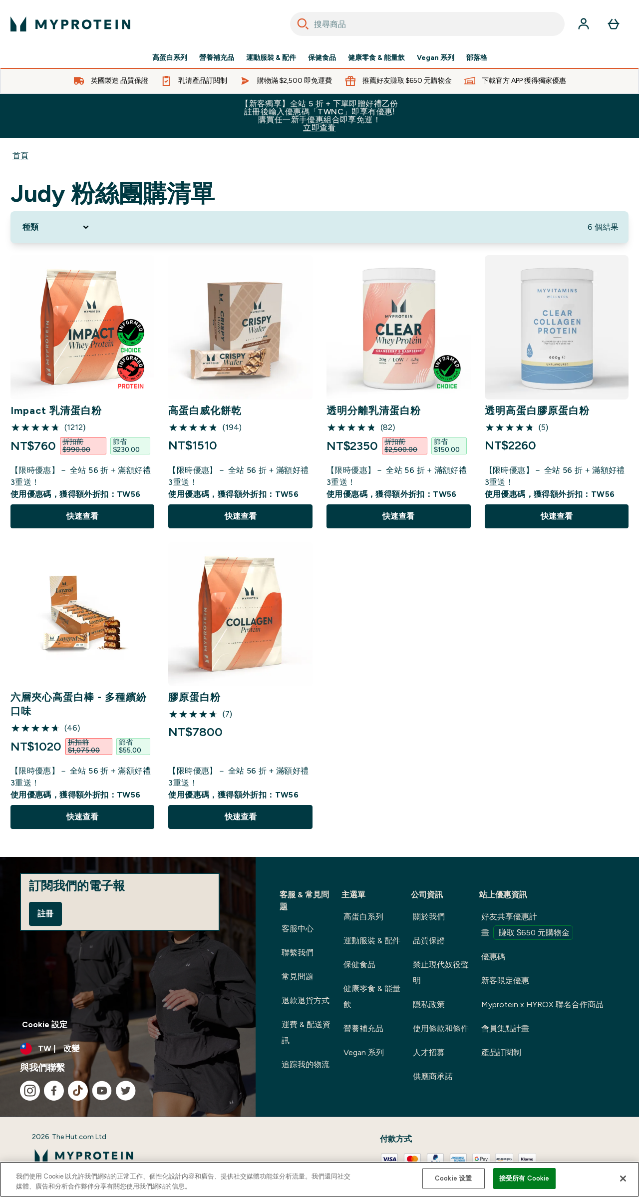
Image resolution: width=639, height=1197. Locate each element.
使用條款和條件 (441, 1028)
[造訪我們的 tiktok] (78, 1091)
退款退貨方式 (305, 1000)
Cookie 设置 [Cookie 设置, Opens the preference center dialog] (453, 1178)
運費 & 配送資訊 (306, 1032)
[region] (319, 1179)
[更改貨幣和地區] (128, 1049)
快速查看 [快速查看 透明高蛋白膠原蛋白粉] (557, 516)
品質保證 (429, 940)
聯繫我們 (298, 952)
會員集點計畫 (505, 1028)
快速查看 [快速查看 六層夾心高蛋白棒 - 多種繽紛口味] (82, 816)
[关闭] (623, 1179)
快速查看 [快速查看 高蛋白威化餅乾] (241, 516)
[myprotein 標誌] (70, 24)
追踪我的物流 (305, 1064)
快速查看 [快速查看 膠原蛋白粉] (241, 816)
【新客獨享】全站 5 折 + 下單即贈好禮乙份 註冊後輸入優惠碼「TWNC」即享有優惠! (319, 115)
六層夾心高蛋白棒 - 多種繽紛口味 (78, 704)
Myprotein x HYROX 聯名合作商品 (542, 1004)
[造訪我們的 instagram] (30, 1091)
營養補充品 (216, 57)
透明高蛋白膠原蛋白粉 (537, 410)
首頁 (20, 155)
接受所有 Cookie (524, 1178)
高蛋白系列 (169, 57)
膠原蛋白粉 (194, 697)
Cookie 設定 (44, 1024)
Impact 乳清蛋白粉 (56, 410)
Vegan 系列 (435, 57)
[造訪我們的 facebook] (54, 1091)
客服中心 (298, 928)
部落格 (476, 57)
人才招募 (429, 1052)
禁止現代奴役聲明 (441, 972)
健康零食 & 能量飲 (376, 57)
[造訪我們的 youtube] (102, 1091)
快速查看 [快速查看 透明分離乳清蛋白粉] (398, 516)
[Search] (303, 24)
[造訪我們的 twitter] (126, 1091)
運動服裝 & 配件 (271, 57)
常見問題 (298, 976)
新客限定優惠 (505, 980)
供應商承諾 (433, 1076)
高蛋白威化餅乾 (205, 410)
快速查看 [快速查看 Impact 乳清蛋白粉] (82, 516)
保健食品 (322, 57)
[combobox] (427, 24)
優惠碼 (493, 956)
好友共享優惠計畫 (527, 926)
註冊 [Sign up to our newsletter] (45, 913)
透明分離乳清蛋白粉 (373, 410)
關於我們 (429, 916)
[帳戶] (584, 24)
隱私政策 (429, 1004)
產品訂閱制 (501, 1052)
